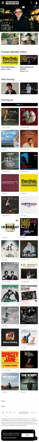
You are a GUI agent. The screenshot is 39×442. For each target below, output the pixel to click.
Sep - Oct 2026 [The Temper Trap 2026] (29, 171)
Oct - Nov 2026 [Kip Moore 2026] (29, 282)
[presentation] (18, 47)
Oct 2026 (29, 215)
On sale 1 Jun (6, 28)
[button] (36, 3)
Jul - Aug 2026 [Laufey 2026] (29, 127)
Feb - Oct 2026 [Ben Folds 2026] (10, 127)
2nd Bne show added (29, 41)
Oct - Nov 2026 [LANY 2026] (10, 282)
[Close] (33, 431)
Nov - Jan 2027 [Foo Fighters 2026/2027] (29, 304)
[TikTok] (3, 413)
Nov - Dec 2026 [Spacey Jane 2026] (10, 370)
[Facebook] (7, 413)
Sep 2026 (10, 193)
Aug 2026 (10, 149)
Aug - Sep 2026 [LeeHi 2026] (10, 171)
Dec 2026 (29, 370)
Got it (27, 435)
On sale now (7, 42)
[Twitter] (14, 413)
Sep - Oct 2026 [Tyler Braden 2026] (10, 215)
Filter (19, 104)
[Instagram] (10, 413)
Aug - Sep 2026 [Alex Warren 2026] (29, 149)
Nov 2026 (10, 304)
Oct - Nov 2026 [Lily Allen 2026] (29, 259)
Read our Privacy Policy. (9, 437)
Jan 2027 (10, 392)
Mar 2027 (29, 392)
